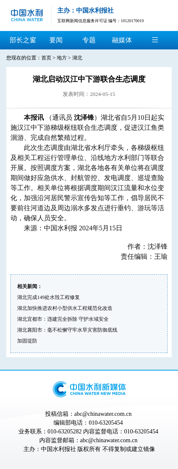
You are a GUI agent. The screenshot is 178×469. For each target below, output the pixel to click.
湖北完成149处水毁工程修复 (48, 297)
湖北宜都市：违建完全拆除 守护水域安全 (63, 319)
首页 (46, 58)
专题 (89, 40)
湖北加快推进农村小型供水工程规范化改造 (64, 308)
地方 (62, 58)
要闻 (56, 40)
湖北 (77, 58)
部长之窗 (23, 40)
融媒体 (122, 40)
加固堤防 (27, 341)
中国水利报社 (58, 449)
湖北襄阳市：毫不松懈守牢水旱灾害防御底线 (67, 330)
